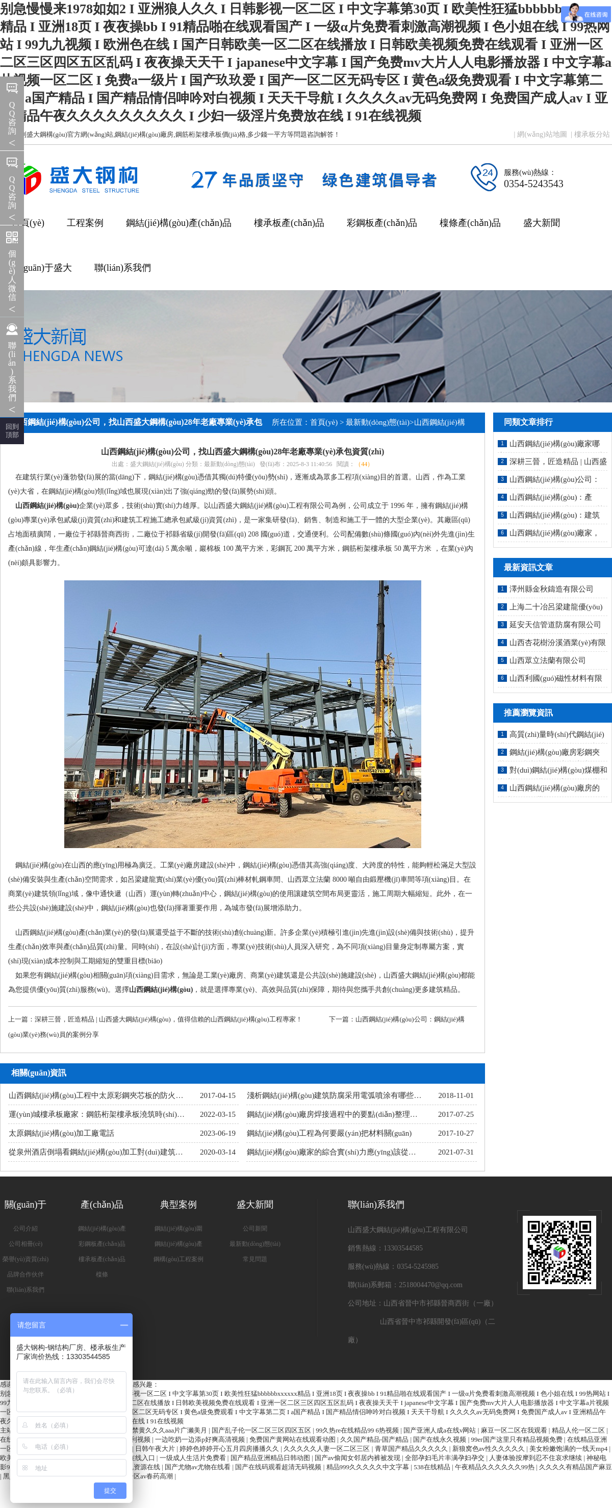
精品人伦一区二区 (579, 1430)
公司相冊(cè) (26, 1243)
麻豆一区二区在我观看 (515, 1430)
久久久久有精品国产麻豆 (575, 1467)
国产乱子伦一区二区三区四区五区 (262, 1430)
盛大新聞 (541, 223)
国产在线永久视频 (440, 1439)
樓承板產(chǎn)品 (289, 223)
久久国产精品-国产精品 (375, 1439)
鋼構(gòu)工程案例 (178, 1259)
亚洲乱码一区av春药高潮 (137, 1476)
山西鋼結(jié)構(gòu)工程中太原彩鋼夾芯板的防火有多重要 (107, 1095)
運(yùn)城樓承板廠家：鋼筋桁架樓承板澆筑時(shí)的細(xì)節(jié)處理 (124, 1114)
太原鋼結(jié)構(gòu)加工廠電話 (61, 1133)
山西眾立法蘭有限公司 (547, 660)
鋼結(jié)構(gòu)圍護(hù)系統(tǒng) (178, 1230)
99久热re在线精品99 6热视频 (358, 1430)
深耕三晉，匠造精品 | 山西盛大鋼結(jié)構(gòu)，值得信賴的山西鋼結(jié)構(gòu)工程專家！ (168, 1019)
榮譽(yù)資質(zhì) (26, 1259)
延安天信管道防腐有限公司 (555, 625)
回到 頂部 (12, 431)
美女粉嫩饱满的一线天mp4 (569, 1448)
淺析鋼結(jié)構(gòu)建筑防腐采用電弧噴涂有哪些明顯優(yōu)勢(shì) (361, 1095)
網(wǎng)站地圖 (542, 134)
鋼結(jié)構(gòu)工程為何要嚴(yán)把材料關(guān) (329, 1133)
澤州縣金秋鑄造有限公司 (551, 589)
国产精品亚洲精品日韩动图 (271, 1458)
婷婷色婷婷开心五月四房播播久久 (230, 1448)
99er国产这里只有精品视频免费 (517, 1439)
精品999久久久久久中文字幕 (368, 1467)
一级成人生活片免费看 (193, 1458)
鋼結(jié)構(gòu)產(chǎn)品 (179, 223)
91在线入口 (139, 1458)
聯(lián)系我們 (122, 268)
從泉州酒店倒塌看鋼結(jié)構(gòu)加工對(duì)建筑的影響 (103, 1152)
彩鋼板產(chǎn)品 (382, 223)
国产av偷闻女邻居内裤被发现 (358, 1458)
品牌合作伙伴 (25, 1274)
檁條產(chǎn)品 (470, 223)
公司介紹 (25, 1228)
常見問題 (255, 1259)
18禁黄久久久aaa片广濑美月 (167, 1430)
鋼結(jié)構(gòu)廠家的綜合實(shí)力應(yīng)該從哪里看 (339, 1152)
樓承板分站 (592, 134)
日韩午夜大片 (155, 1448)
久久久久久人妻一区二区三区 (327, 1448)
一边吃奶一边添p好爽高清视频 (200, 1439)
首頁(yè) (27, 223)
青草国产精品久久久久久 (412, 1448)
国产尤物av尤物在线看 (199, 1467)
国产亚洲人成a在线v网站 (440, 1430)
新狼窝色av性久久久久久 (489, 1448)
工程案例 (85, 223)
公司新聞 (255, 1228)
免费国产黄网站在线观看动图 (293, 1439)
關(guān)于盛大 (41, 268)
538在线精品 (433, 1467)
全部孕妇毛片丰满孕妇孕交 (445, 1458)
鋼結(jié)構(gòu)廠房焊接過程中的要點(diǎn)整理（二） (340, 1114)
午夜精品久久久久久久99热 (495, 1467)
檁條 (102, 1274)
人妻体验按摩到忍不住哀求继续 (536, 1458)
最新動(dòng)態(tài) (378, 422)
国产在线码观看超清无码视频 (279, 1467)
